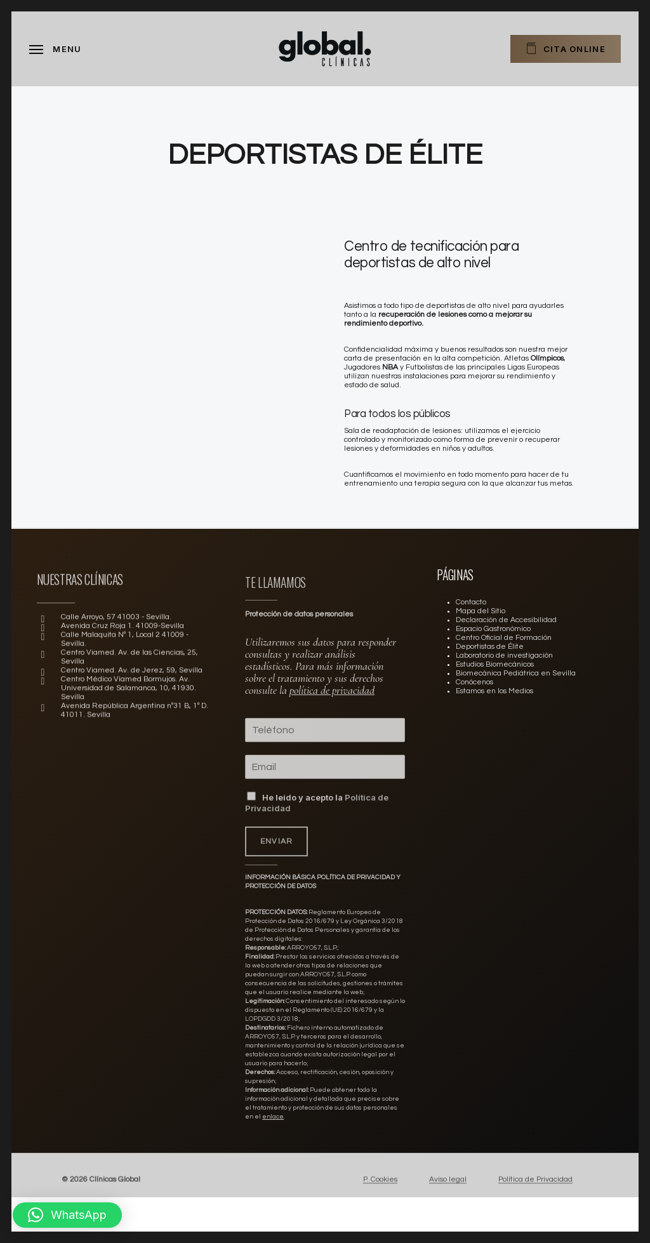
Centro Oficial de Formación (504, 638)
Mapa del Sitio (480, 611)
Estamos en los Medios (494, 691)
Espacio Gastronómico (493, 629)
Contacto (471, 602)
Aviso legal (448, 1195)
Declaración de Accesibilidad (506, 620)
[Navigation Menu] (55, 49)
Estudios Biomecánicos (495, 664)
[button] (67, 1215)
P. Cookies (380, 1195)
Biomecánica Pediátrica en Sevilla (516, 673)
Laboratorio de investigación (504, 655)
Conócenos (474, 682)
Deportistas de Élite (490, 646)
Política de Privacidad (535, 1195)
